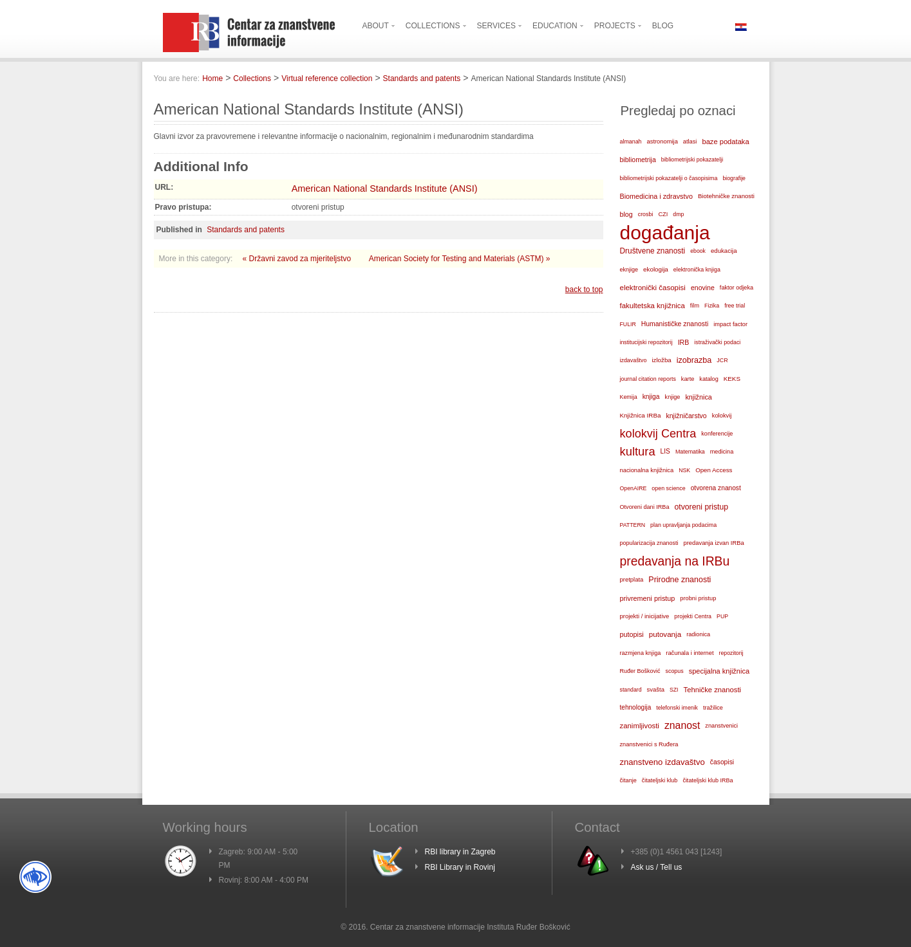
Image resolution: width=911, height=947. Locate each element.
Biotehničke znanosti (726, 195)
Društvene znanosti (653, 250)
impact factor (730, 324)
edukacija (724, 250)
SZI (674, 689)
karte (688, 379)
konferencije (717, 433)
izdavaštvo (633, 360)
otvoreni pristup (701, 506)
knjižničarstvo (686, 415)
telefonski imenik (677, 707)
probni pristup (698, 598)
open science (668, 488)
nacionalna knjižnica (647, 470)
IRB (684, 342)
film (694, 305)
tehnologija (636, 707)
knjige (673, 397)
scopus (675, 671)
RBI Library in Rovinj (460, 867)
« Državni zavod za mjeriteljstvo (298, 258)
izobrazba (694, 360)
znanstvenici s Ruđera (649, 744)
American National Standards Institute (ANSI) (385, 188)
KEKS (732, 378)
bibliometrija (638, 159)
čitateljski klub (660, 780)
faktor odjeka (736, 287)
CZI (663, 214)
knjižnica (698, 397)
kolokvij (722, 415)
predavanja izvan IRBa (714, 543)
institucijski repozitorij (646, 342)
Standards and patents (422, 78)
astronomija (662, 141)
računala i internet (689, 653)
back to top (584, 289)
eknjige (629, 269)
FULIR (628, 324)
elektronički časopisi (653, 287)
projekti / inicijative (645, 616)
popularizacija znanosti (649, 543)
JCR (722, 360)
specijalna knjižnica (719, 671)
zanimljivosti (639, 726)
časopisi (722, 762)
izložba (661, 359)
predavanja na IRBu (675, 561)
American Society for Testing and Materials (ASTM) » (459, 258)
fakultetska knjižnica (652, 305)
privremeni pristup (647, 598)
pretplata (632, 579)
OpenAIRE (633, 488)
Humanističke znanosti (674, 323)
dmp (678, 214)
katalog (708, 379)
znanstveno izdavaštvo (662, 762)
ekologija (655, 269)
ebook (698, 251)
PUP (722, 616)
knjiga (651, 396)
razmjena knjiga (640, 653)
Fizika (711, 305)
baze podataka (725, 141)
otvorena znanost (716, 488)
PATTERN (633, 525)
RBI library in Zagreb (460, 851)
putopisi (632, 634)
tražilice (713, 707)
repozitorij (731, 653)
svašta (655, 689)
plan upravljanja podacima (683, 525)
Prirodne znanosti (679, 579)
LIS (665, 451)
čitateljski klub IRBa (707, 780)
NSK (684, 470)
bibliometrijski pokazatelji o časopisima (669, 178)
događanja (665, 233)
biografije (734, 178)
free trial (734, 305)
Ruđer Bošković (640, 671)
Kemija (628, 397)
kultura (637, 451)
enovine (703, 287)
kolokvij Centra (658, 433)
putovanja (665, 634)
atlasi (690, 141)
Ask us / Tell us (656, 867)
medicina (721, 451)
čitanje (628, 780)
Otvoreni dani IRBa (645, 507)
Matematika (690, 451)
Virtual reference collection (326, 78)
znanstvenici (721, 725)
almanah (631, 141)
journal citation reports (648, 379)
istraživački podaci (717, 342)
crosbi (645, 214)
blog (626, 214)
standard (631, 689)
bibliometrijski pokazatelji (692, 159)
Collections (252, 78)
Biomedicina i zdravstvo (656, 196)
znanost (682, 725)
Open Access (713, 469)
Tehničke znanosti (713, 690)
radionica (698, 634)
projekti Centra (692, 616)
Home (212, 78)
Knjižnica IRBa (640, 415)
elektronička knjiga (696, 269)
